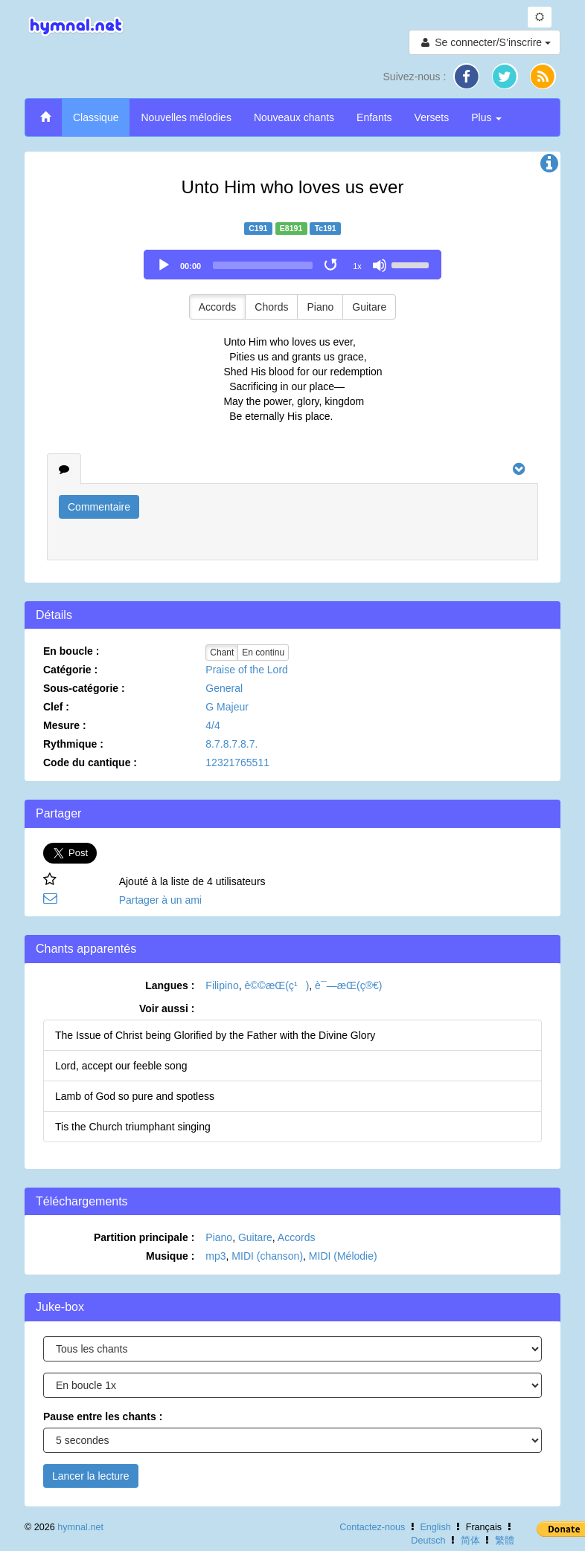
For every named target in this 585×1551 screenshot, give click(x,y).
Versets (432, 117)
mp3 (215, 1256)
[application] (292, 264)
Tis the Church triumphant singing (133, 1127)
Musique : (170, 1256)
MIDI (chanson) (267, 1256)
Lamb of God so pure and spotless (134, 1096)
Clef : (56, 707)
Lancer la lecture (91, 1476)
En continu (263, 652)
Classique (95, 117)
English (435, 1527)
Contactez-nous (372, 1527)
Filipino (221, 985)
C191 (258, 228)
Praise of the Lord (246, 670)
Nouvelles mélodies (186, 117)
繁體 (504, 1540)
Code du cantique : (90, 762)
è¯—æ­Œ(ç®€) (348, 985)
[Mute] (379, 265)
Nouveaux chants (294, 117)
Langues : (169, 985)
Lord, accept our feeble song (121, 1066)
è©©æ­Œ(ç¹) (276, 985)
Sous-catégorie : (84, 688)
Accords (218, 307)
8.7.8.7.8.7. (231, 744)
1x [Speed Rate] (357, 266)
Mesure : (64, 725)
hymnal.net (80, 1527)
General (224, 688)
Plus (486, 117)
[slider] (263, 265)
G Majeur (227, 707)
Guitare (369, 307)
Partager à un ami (160, 900)
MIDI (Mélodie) (343, 1256)
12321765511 (237, 762)
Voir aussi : (166, 1008)
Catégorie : (70, 670)
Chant (222, 652)
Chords (271, 307)
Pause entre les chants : (102, 1416)
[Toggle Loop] (332, 265)
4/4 (212, 725)
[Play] (163, 265)
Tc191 (325, 228)
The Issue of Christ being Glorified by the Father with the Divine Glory (215, 1035)
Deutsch (428, 1540)
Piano (320, 307)
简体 (470, 1540)
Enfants (374, 117)
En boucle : (71, 651)
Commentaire (99, 507)
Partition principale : (144, 1237)
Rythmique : (73, 744)
